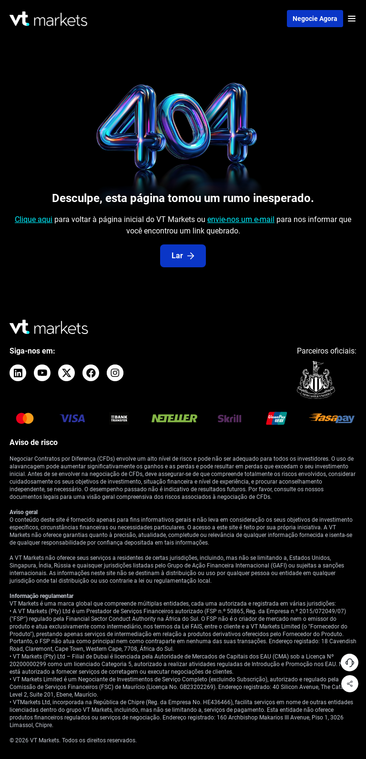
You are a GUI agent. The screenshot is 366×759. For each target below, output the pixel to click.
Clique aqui (33, 219)
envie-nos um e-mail (240, 219)
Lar (183, 255)
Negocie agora (315, 18)
